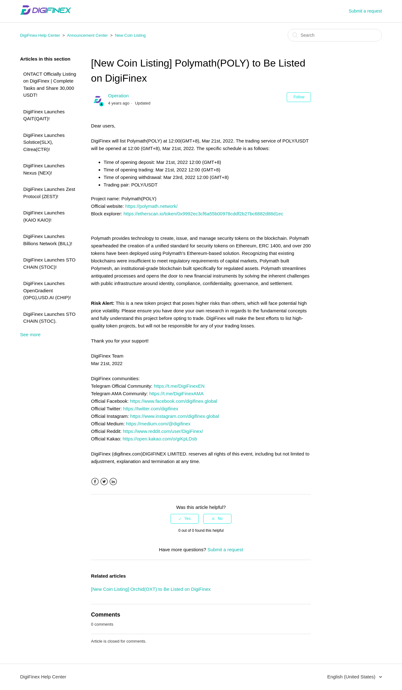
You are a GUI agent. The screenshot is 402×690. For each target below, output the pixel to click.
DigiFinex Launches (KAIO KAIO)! (44, 216)
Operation (118, 95)
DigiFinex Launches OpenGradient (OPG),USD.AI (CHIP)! (47, 290)
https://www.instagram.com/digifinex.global (174, 416)
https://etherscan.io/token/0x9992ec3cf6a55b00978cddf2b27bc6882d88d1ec (203, 213)
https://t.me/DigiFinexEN (179, 386)
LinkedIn (113, 482)
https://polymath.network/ (151, 206)
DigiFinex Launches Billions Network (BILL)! (47, 240)
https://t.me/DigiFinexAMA (176, 393)
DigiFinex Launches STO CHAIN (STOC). (49, 317)
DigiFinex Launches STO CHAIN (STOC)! (49, 263)
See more (30, 334)
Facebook (95, 482)
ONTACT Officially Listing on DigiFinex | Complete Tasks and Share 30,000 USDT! (49, 84)
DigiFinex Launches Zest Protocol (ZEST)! (49, 192)
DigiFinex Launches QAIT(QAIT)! (44, 115)
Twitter (104, 482)
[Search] (335, 35)
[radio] (185, 518)
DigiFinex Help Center (40, 35)
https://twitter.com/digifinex (150, 408)
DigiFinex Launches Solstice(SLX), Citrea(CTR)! (44, 142)
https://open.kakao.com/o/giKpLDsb (159, 438)
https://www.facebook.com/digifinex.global (173, 401)
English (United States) (352, 676)
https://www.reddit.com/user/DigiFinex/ (163, 431)
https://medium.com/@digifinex (158, 423)
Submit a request (365, 10)
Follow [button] (298, 97)
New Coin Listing (130, 35)
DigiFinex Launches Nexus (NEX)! (44, 169)
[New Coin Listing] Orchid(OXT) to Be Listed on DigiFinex (151, 589)
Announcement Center (87, 35)
